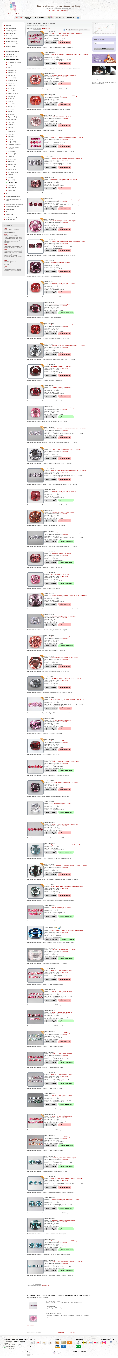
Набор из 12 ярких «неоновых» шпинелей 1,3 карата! (67, 137)
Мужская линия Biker (12, 44)
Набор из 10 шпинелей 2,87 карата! (61, 1095)
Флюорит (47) (12, 169)
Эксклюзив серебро (12, 51)
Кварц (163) (11, 104)
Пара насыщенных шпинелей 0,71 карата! (63, 1157)
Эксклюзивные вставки (14, 62)
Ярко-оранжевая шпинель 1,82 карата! (62, 512)
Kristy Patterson (11, 33)
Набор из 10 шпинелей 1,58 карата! (61, 970)
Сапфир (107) (12, 142)
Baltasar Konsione (11, 36)
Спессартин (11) (12, 151)
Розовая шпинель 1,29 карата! (60, 574)
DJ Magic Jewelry (11, 41)
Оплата (57, 1339)
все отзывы (31, 1326)
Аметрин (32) (11, 75)
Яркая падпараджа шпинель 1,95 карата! (63, 75)
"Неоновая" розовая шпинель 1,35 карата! (63, 408)
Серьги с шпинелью (98, 82)
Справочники (10, 209)
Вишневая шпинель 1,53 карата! (60, 304)
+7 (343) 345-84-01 (54, 10)
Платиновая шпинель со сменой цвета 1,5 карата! (66, 678)
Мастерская (60, 17)
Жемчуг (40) (11, 98)
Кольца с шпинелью (110, 82)
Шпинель (65, 35)
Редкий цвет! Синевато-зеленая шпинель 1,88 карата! (67, 886)
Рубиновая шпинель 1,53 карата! (61, 366)
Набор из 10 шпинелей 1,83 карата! (61, 1137)
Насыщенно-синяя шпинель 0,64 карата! (63, 1220)
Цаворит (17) (11, 174)
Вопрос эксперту (11, 217)
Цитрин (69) (11, 180)
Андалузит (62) (12, 80)
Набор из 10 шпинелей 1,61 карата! (61, 1116)
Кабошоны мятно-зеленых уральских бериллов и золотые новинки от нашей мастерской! (12, 269)
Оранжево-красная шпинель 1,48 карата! (63, 491)
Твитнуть (72, 1332)
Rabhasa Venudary (12, 38)
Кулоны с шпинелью (110, 81)
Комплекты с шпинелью (98, 83)
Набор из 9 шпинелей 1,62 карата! (61, 1012)
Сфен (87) (11, 156)
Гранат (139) (11, 91)
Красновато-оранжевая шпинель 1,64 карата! (64, 325)
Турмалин (65, 118)
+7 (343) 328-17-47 (64, 10)
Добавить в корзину (66, 312)
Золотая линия (10, 46)
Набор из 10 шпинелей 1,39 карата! (61, 1033)
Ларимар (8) (11, 114)
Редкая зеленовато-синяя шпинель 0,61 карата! (65, 845)
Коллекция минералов (13, 196)
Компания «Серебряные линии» (15, 1339)
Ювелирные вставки (12, 59)
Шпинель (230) (12, 182)
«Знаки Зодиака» (11, 30)
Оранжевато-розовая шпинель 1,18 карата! (64, 179)
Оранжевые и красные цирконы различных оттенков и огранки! (13, 247)
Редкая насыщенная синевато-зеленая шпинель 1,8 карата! (69, 865)
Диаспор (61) (11, 96)
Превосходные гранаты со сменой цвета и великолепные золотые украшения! (12, 231)
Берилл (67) (11, 85)
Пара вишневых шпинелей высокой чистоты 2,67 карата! (68, 241)
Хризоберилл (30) (13, 172)
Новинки (8, 25)
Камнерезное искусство (13, 194)
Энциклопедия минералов (14, 204)
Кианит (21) (11, 106)
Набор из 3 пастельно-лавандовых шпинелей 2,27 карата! (68, 533)
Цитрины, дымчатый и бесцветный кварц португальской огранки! (13, 263)
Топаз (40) (11, 161)
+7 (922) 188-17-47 (10, 1348)
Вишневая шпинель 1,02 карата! (60, 262)
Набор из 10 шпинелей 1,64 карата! (61, 991)
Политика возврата (35, 1347)
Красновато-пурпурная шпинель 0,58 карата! (64, 782)
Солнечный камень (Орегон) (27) (13, 147)
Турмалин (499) (12, 164)
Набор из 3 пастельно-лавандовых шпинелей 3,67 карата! (68, 429)
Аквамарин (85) (12, 70)
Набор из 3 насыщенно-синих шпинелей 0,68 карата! (67, 1178)
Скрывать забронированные (79, 30)
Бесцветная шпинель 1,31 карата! (61, 803)
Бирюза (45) (11, 88)
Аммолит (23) (12, 78)
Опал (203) (11, 122)
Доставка (79, 1339)
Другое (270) (11, 190)
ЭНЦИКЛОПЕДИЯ (39, 17)
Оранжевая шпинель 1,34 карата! (61, 553)
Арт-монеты (10, 54)
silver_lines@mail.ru (9, 1346)
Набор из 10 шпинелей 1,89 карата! (61, 1053)
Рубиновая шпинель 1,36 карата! (61, 387)
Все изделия (11, 65)
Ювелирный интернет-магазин (49, 6)
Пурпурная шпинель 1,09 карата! (61, 720)
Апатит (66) (11, 83)
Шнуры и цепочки (11, 56)
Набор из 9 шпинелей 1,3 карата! (61, 907)
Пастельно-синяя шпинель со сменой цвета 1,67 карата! (68, 345)
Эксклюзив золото (12, 49)
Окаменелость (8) (13, 187)
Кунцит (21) (11, 111)
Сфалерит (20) (12, 154)
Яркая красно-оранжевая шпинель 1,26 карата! (65, 96)
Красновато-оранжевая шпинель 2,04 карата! (64, 657)
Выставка (28, 18)
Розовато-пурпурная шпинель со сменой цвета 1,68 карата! (69, 595)
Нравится (61, 1332)
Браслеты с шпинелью (98, 81)
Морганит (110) (12, 117)
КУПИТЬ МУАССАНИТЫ (79, 1352)
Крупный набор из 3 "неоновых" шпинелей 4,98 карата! (67, 699)
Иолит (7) (10, 101)
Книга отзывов (10, 219)
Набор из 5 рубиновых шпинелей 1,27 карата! (65, 761)
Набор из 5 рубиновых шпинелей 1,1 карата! (64, 824)
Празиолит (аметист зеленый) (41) (14, 130)
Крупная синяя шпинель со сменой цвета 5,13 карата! (67, 930)
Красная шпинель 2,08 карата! (60, 741)
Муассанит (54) (12, 119)
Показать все (46, 28)
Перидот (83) (11, 124)
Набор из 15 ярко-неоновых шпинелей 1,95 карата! (66, 33)
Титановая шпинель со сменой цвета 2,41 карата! (66, 449)
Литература (9, 214)
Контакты (70, 17)
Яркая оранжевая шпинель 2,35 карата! (63, 637)
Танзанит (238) (12, 159)
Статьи (8, 212)
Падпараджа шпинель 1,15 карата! (61, 117)
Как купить (34, 1339)
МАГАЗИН (19, 17)
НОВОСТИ (8, 225)
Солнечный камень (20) (15, 144)
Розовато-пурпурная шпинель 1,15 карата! (63, 220)
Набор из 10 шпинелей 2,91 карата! (61, 1074)
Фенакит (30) (11, 167)
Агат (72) (10, 67)
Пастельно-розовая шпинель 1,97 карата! (63, 949)
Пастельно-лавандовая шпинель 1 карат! (63, 616)
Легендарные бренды (13, 206)
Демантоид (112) (13, 93)
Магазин (29, 25)
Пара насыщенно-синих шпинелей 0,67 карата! (65, 1199)
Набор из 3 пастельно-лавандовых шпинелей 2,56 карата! (68, 470)
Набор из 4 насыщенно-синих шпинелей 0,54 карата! (67, 1261)
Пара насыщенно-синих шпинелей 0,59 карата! (65, 1241)
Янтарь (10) (11, 185)
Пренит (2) (11, 134)
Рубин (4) (10, 139)
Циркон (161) (11, 177)
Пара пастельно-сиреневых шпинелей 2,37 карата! (66, 158)
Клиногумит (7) (12, 109)
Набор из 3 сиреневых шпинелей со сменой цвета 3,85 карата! (70, 54)
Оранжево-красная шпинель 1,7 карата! (63, 283)
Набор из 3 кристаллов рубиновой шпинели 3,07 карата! (68, 200)
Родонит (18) (11, 136)
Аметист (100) (12, 72)
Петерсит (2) (11, 127)
